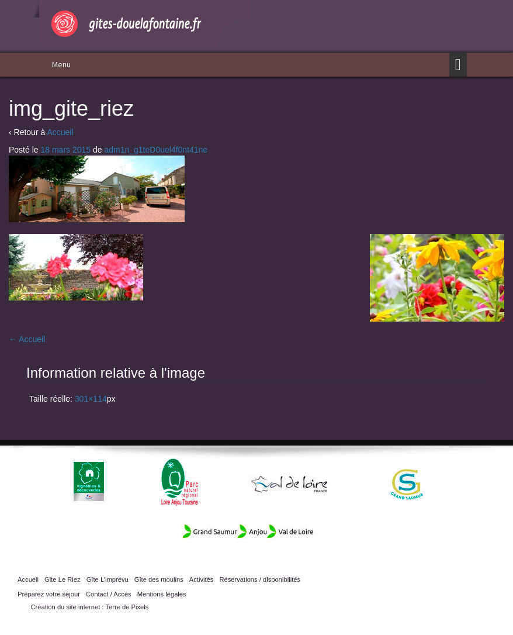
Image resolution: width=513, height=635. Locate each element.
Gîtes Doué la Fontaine (142, 23)
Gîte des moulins (158, 579)
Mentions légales (161, 594)
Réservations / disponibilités (259, 579)
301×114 (91, 398)
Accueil (60, 132)
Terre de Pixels (126, 606)
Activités (201, 579)
